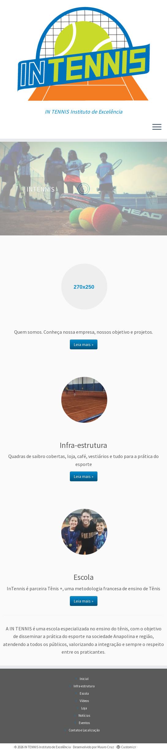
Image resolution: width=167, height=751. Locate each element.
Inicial (84, 679)
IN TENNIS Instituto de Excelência (47, 747)
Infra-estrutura (84, 686)
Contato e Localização (84, 730)
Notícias (84, 715)
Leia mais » (83, 344)
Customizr (128, 747)
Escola (84, 693)
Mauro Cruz (105, 747)
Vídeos (84, 701)
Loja (84, 708)
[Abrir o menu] (156, 127)
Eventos (84, 723)
